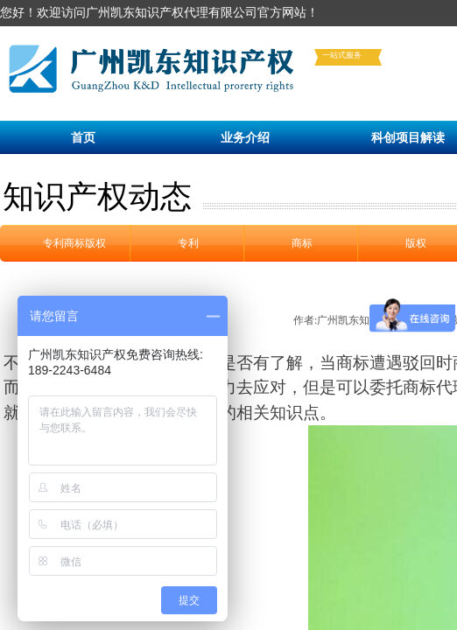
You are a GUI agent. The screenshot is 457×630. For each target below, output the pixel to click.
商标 (302, 243)
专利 (188, 243)
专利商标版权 (74, 243)
